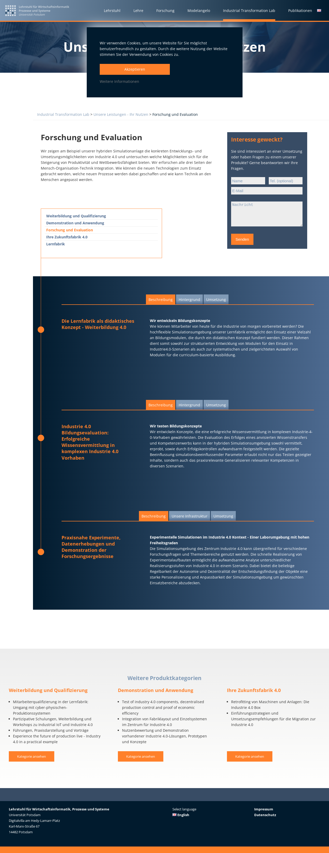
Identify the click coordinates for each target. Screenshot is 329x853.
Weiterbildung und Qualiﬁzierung (76, 215)
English (180, 814)
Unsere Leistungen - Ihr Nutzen (120, 114)
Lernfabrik (55, 243)
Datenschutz (265, 814)
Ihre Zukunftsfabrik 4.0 (67, 236)
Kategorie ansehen (31, 756)
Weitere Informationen (119, 81)
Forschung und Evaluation (175, 114)
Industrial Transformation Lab (63, 114)
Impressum (263, 809)
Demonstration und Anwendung (75, 222)
